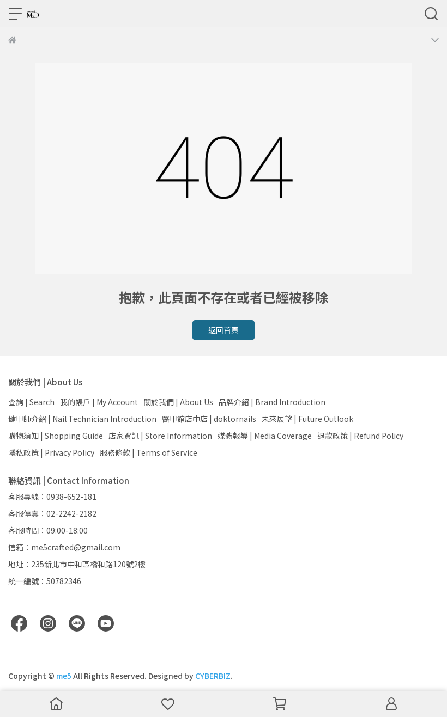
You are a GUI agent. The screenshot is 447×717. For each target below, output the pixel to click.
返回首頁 (223, 329)
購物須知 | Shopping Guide (55, 435)
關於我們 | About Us (178, 401)
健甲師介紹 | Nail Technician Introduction (82, 418)
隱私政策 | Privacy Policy (51, 452)
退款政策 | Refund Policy (360, 435)
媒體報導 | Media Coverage (265, 435)
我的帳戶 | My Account (99, 401)
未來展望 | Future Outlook (307, 418)
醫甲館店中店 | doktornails (209, 418)
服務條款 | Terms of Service (148, 452)
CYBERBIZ (213, 675)
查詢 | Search (31, 401)
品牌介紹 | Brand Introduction (272, 401)
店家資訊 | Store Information (160, 435)
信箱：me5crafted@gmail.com (64, 547)
